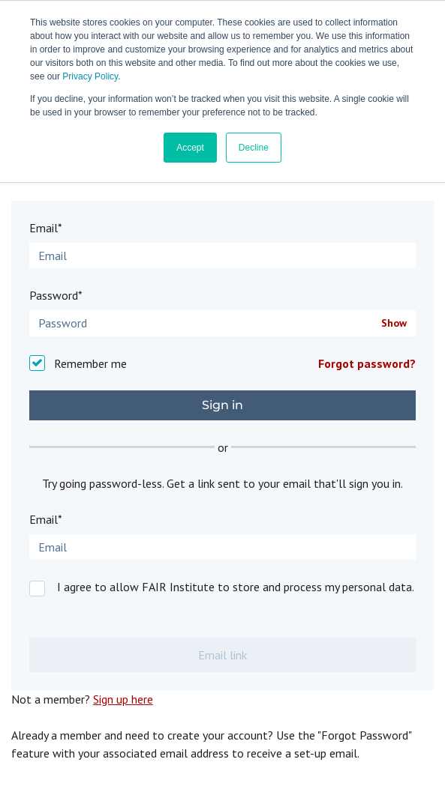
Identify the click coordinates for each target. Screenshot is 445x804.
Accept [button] (190, 147)
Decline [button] (254, 147)
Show (394, 323)
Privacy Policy (90, 76)
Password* (56, 295)
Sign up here (123, 699)
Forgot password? (367, 363)
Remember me (90, 363)
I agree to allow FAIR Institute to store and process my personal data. (235, 586)
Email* (45, 227)
